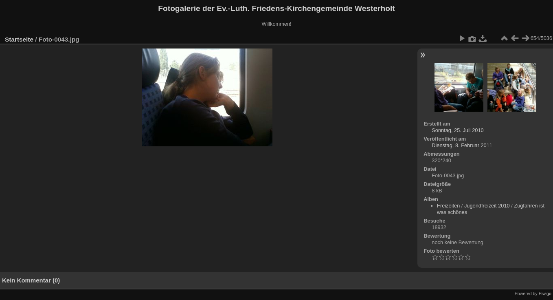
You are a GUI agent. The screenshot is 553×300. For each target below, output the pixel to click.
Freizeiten (448, 206)
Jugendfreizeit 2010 (487, 206)
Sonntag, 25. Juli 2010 (457, 130)
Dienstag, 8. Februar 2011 (462, 145)
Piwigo (545, 293)
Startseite (19, 39)
